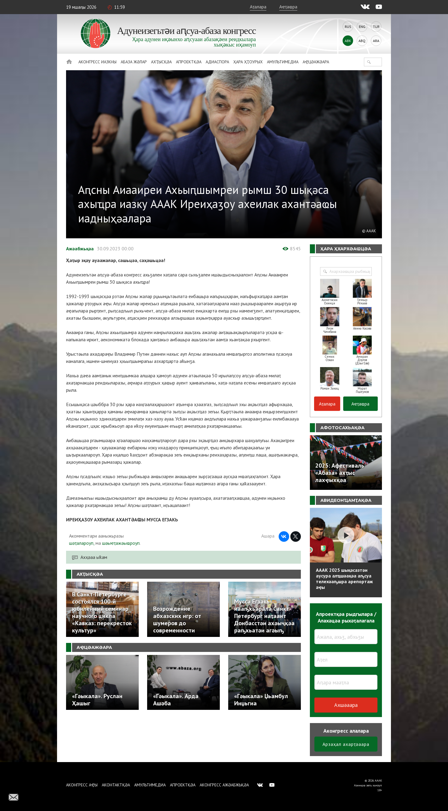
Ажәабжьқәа (80, 249)
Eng (362, 26)
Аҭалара (258, 7)
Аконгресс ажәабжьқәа (224, 785)
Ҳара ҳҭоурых (248, 62)
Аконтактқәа (116, 785)
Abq (362, 40)
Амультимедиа (282, 62)
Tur (376, 26)
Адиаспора (217, 62)
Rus (348, 26)
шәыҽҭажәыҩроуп (121, 543)
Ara (376, 40)
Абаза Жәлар (134, 62)
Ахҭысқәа (161, 62)
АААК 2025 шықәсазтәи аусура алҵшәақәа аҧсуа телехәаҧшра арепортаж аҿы (344, 578)
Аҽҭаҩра (288, 7)
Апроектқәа (188, 62)
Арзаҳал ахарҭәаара (345, 744)
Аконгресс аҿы (82, 785)
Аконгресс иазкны (97, 62)
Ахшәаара (346, 704)
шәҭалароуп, (81, 543)
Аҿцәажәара (316, 62)
